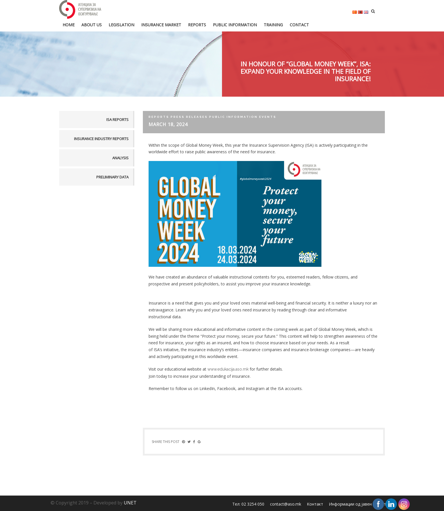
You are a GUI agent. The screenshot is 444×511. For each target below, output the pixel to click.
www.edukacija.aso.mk (228, 369)
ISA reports (117, 119)
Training (273, 24)
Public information (235, 24)
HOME (69, 24)
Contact (299, 24)
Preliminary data (112, 177)
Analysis (120, 157)
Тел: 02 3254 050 (248, 504)
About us (91, 24)
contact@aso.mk (285, 504)
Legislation (121, 24)
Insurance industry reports (101, 138)
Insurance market (161, 24)
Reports (197, 24)
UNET (130, 503)
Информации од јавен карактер (360, 504)
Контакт (315, 504)
